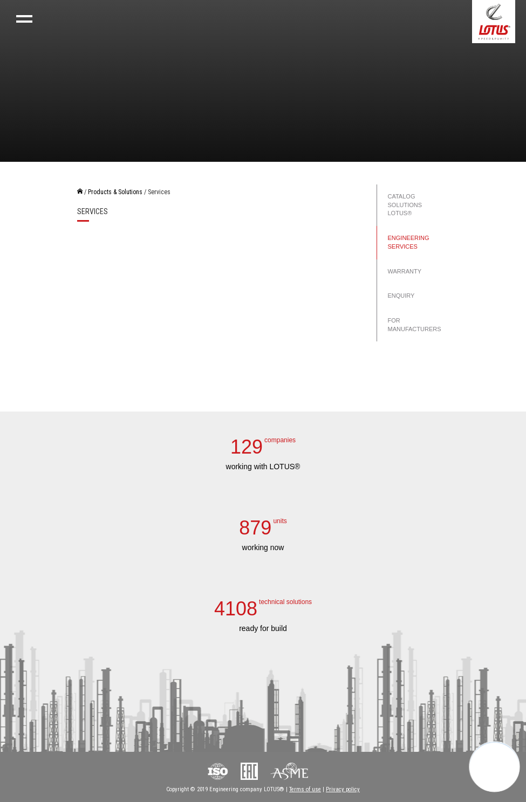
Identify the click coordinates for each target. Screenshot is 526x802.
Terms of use (305, 789)
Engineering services (408, 242)
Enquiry (401, 295)
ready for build (263, 628)
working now (263, 547)
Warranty (405, 271)
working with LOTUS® (263, 466)
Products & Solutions (115, 192)
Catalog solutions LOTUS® (405, 204)
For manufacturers (414, 324)
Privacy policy (343, 789)
